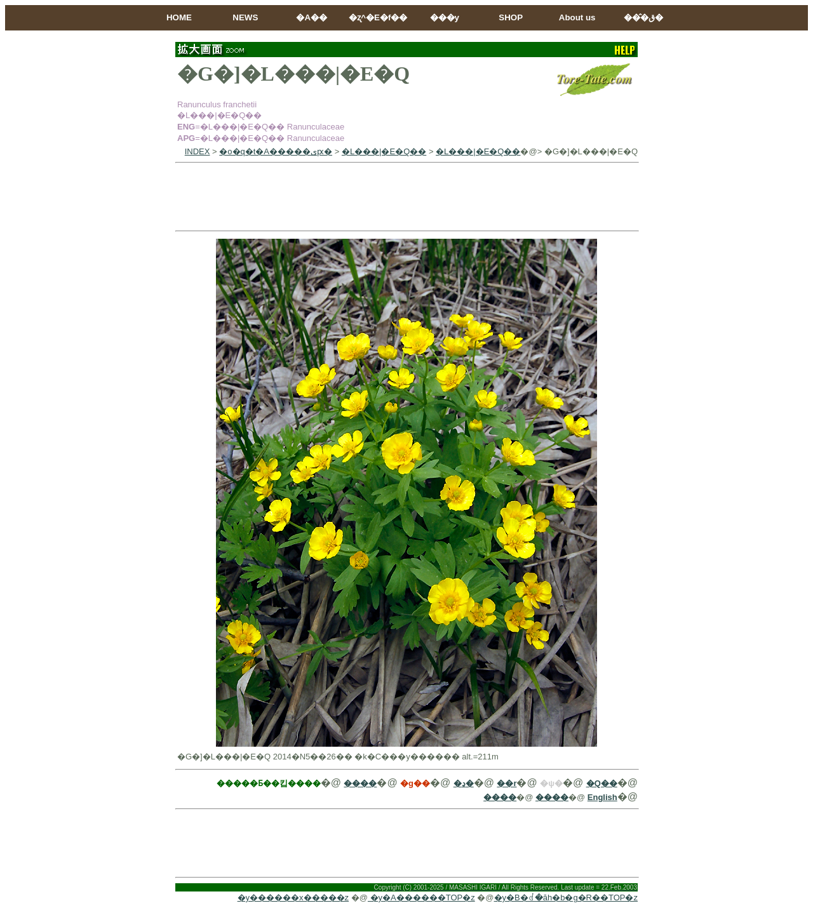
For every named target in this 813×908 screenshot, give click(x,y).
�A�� (311, 17)
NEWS (245, 17)
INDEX (197, 151)
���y (444, 17)
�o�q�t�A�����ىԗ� (275, 151)
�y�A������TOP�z (421, 897)
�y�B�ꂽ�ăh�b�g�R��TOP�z (566, 897)
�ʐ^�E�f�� (378, 17)
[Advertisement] (406, 196)
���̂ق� (643, 17)
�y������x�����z (293, 897)
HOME (179, 17)
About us (577, 17)
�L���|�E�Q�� (384, 151)
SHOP (511, 17)
